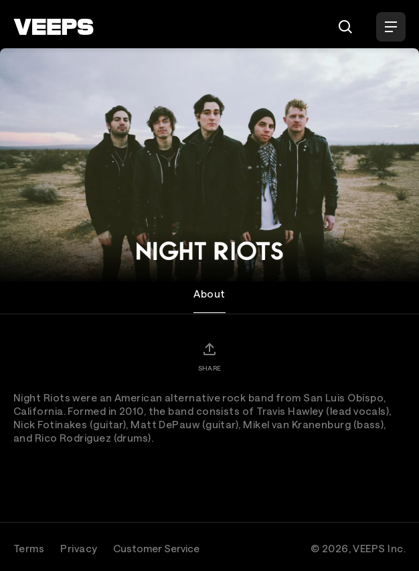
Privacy (78, 548)
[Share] (209, 356)
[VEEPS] (53, 27)
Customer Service (156, 548)
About (209, 294)
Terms (28, 548)
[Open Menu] (391, 27)
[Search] (345, 27)
